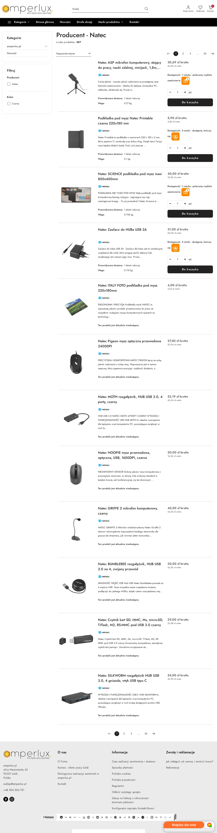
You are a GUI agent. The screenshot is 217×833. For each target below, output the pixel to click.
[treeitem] (27, 46)
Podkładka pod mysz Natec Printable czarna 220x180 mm (125, 121)
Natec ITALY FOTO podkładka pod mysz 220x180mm (127, 288)
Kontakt (62, 784)
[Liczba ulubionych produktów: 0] (200, 9)
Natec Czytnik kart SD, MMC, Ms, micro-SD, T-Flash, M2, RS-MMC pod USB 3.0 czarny (130, 622)
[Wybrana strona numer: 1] (175, 53)
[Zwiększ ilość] (185, 92)
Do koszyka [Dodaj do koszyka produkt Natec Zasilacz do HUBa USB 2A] (190, 269)
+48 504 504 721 (13, 790)
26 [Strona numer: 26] (205, 53)
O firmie (62, 761)
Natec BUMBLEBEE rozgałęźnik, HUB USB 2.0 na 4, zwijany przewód (129, 566)
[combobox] (73, 54)
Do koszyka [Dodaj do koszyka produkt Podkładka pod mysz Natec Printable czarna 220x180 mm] (190, 158)
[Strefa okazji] (84, 22)
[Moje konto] (188, 9)
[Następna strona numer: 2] (212, 53)
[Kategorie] (17, 22)
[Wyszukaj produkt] (110, 9)
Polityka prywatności (123, 780)
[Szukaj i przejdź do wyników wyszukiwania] (146, 9)
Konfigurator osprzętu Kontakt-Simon (133, 808)
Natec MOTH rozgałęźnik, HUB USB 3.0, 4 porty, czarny (130, 399)
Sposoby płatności (122, 768)
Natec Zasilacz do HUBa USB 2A (122, 229)
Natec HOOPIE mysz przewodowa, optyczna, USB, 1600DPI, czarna (124, 455)
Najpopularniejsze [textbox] (65, 53)
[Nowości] (65, 22)
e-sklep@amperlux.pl (14, 784)
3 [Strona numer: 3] (190, 53)
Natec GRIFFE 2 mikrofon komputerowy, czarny (128, 511)
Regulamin (118, 786)
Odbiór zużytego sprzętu (126, 792)
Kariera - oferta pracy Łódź (73, 768)
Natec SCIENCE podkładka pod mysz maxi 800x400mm (130, 176)
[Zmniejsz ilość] (170, 92)
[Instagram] (11, 799)
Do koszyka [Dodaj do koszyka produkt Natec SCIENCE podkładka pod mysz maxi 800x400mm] (190, 214)
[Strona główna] (44, 22)
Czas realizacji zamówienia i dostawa (133, 761)
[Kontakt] (134, 22)
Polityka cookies (121, 774)
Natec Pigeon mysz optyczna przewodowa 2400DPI (129, 344)
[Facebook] (5, 799)
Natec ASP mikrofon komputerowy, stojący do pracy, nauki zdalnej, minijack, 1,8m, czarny (129, 65)
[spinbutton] (177, 92)
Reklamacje (172, 768)
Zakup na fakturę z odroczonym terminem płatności (130, 800)
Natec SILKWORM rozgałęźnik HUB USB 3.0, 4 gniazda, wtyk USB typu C (128, 678)
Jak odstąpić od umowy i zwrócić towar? (189, 761)
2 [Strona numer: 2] (183, 53)
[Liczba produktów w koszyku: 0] (210, 9)
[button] (111, 22)
